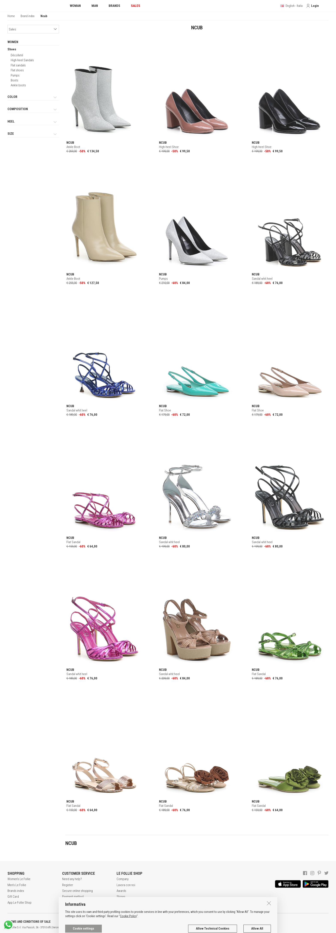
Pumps (15, 75)
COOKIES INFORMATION (116, 921)
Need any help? (72, 879)
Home (11, 16)
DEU (157, 927)
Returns (67, 903)
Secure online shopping (77, 891)
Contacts (122, 903)
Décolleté (17, 55)
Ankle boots (18, 85)
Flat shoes (17, 70)
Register (67, 885)
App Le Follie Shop (20, 903)
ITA (147, 927)
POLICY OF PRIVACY (75, 921)
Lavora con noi (126, 885)
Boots (14, 80)
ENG (152, 927)
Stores (121, 897)
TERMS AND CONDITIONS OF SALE (29, 921)
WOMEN (13, 42)
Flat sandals (18, 65)
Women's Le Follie (19, 879)
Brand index (27, 16)
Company (123, 879)
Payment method (73, 897)
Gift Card (13, 897)
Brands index (16, 891)
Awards (121, 891)
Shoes (12, 49)
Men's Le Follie (17, 885)
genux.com (137, 927)
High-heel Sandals (22, 60)
